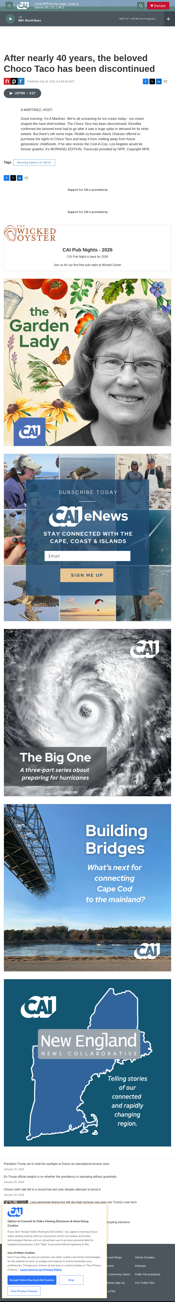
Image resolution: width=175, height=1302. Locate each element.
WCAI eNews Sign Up (112, 1282)
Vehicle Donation (145, 1257)
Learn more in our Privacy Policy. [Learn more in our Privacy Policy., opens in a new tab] (41, 1269)
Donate (160, 6)
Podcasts (140, 1266)
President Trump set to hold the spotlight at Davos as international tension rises (56, 1163)
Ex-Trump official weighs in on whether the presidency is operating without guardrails (60, 1176)
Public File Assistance (147, 1274)
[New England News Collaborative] (87, 1062)
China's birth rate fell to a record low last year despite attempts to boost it (52, 1189)
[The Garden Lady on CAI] (87, 362)
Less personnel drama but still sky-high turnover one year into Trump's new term (83, 1202)
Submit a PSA (107, 1291)
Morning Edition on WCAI (34, 162)
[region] (54, 1251)
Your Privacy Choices (24, 1291)
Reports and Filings (110, 1257)
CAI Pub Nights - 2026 (88, 250)
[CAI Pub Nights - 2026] (30, 233)
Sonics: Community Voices (114, 1274)
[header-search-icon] (141, 5)
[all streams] (169, 18)
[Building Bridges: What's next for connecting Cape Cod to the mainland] (87, 887)
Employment (106, 1266)
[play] (10, 19)
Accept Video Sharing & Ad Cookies (32, 1280)
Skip (71, 1280)
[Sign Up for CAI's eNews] (87, 537)
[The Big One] (87, 712)
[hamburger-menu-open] (9, 5)
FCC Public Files (145, 1282)
